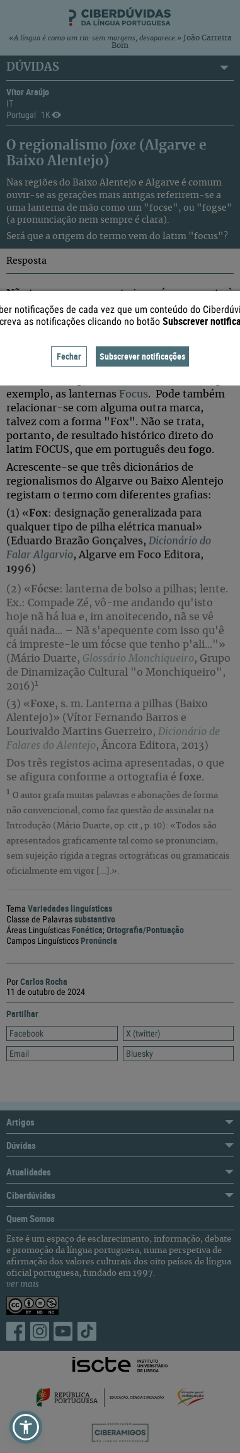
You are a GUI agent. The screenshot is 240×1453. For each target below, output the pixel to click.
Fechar (69, 356)
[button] (26, 1427)
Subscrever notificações (142, 356)
